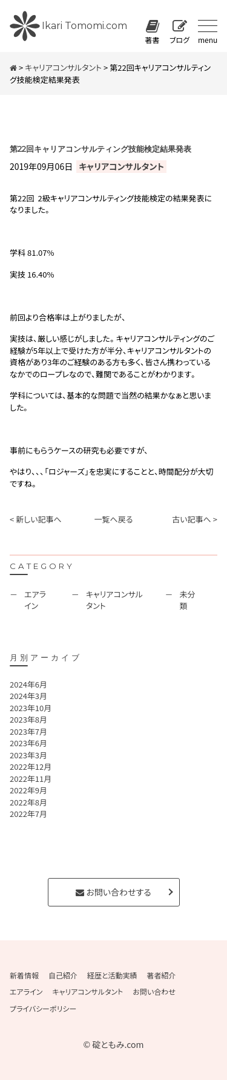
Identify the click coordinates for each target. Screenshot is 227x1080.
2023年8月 (28, 719)
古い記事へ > (194, 519)
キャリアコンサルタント (63, 67)
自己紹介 (62, 975)
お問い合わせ (154, 991)
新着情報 (24, 975)
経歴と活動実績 (112, 975)
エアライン (35, 600)
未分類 (188, 600)
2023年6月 (28, 743)
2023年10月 (30, 708)
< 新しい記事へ (36, 519)
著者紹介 (161, 975)
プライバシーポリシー (43, 1008)
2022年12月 (30, 766)
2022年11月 (30, 778)
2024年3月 (28, 695)
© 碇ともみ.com (113, 1044)
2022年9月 (28, 790)
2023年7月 (28, 731)
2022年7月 (28, 813)
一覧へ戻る (113, 519)
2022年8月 (28, 802)
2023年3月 (28, 755)
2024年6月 (28, 684)
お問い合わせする (113, 892)
